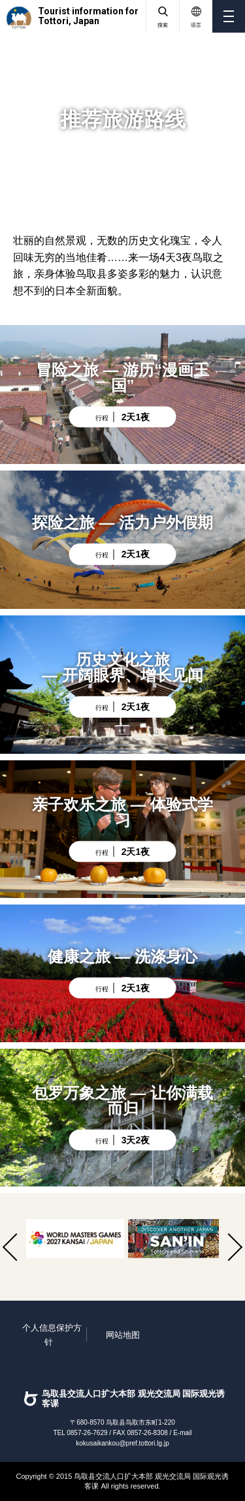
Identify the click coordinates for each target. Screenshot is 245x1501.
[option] (75, 1238)
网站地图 (123, 1335)
